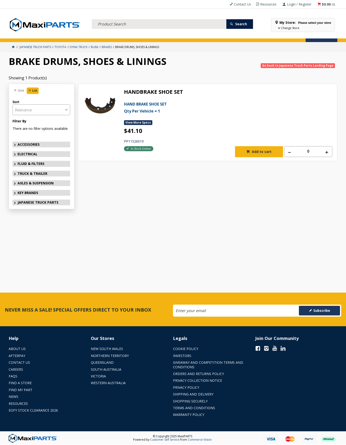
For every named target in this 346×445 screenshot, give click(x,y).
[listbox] (41, 109)
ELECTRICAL (45, 35)
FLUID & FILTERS (71, 35)
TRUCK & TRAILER (101, 35)
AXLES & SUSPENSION (134, 35)
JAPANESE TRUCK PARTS (38, 202)
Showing (28, 78)
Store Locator (210, 35)
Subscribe (321, 310)
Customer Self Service (164, 440)
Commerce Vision (200, 440)
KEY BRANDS (164, 35)
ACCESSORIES (21, 35)
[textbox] (159, 18)
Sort (15, 102)
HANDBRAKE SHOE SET (153, 92)
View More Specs (138, 122)
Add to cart (261, 151)
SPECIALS (186, 35)
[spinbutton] (308, 151)
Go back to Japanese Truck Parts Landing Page (298, 65)
